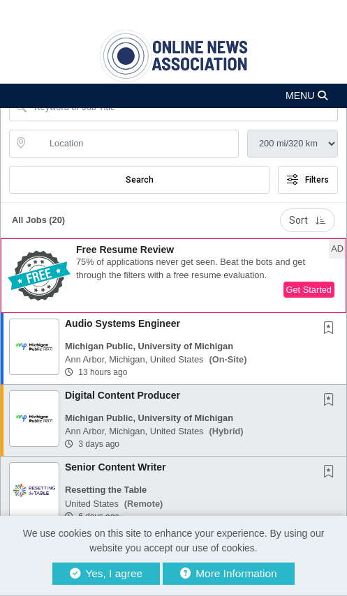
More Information (228, 573)
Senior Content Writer (115, 467)
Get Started (309, 289)
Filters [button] (308, 179)
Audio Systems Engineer (122, 323)
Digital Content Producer (122, 395)
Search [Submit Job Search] (140, 180)
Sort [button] (307, 220)
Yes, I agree (106, 573)
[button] (173, 96)
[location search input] (134, 144)
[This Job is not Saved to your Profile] (332, 329)
